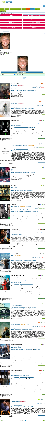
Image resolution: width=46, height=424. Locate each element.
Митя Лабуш (16, 190)
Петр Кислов (16, 377)
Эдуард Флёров (32, 127)
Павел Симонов (19, 307)
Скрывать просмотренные (27, 74)
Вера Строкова (31, 377)
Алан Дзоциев (18, 170)
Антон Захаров (17, 308)
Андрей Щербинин (18, 258)
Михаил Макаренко (32, 307)
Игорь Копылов (18, 282)
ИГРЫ (37, 9)
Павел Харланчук (25, 329)
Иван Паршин (28, 150)
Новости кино (11, 25)
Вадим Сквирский (34, 211)
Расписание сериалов (34, 22)
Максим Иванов (31, 108)
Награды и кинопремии (34, 25)
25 (17, 74)
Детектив (16, 145)
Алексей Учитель (18, 234)
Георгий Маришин (26, 260)
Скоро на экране (11, 19)
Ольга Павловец (23, 284)
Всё (18, 72)
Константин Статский (20, 209)
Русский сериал (31, 145)
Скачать (43, 94)
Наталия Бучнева (18, 405)
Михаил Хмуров (26, 90)
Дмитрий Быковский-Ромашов (27, 349)
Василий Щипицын (31, 406)
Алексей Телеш (23, 308)
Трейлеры (34, 27)
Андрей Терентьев (24, 406)
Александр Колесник (25, 170)
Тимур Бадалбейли (32, 90)
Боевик (12, 145)
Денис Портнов (33, 260)
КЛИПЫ (3, 11)
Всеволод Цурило (37, 349)
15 (15, 74)
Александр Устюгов (18, 349)
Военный (12, 85)
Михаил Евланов (24, 108)
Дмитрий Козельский (18, 172)
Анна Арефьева (18, 406)
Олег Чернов (16, 150)
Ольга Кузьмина (23, 190)
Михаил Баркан (19, 149)
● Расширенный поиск (34, 15)
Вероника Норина (26, 172)
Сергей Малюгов (6, 31)
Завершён (42, 87)
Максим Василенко (27, 209)
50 (20, 74)
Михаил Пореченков (27, 211)
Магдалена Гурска (17, 329)
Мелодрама (17, 401)
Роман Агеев (31, 329)
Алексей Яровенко (29, 190)
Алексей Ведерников (23, 377)
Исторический (13, 230)
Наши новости (11, 27)
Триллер (27, 206)
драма (16, 187)
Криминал (20, 145)
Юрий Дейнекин (18, 108)
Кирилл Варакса (42, 280)
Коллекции (34, 19)
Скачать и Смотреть (41, 138)
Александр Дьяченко (18, 90)
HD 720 (38, 87)
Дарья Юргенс (22, 150)
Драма (16, 85)
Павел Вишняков (17, 127)
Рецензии (11, 22)
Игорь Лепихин (32, 172)
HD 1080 (34, 87)
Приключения (24, 145)
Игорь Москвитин (19, 375)
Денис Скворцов (18, 347)
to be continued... (41, 147)
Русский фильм (21, 85)
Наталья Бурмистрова (18, 260)
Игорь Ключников (30, 308)
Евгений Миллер (29, 284)
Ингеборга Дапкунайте (18, 211)
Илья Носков (16, 284)
